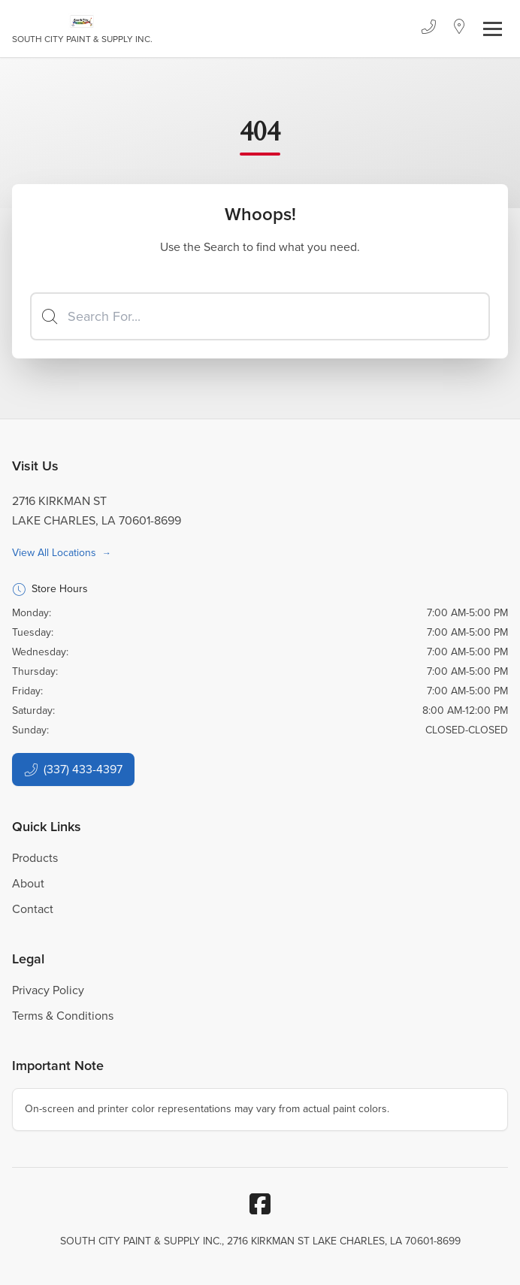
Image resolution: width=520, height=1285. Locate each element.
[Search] (260, 316)
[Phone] (428, 28)
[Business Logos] (82, 28)
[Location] (459, 28)
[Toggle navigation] (492, 29)
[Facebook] (260, 1204)
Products (35, 857)
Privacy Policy (48, 990)
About (28, 883)
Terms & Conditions (62, 1015)
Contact (32, 909)
